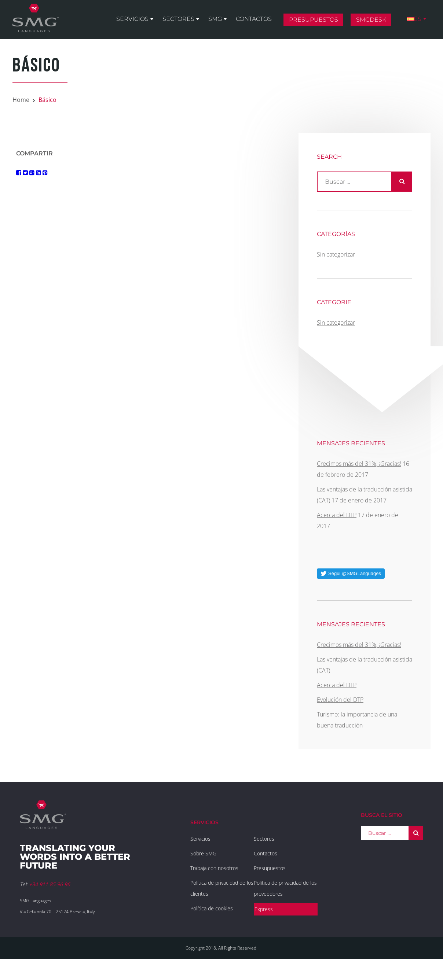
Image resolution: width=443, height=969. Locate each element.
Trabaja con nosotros (214, 868)
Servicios (132, 18)
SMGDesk (371, 19)
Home (20, 100)
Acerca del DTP (336, 515)
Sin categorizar (336, 254)
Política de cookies (211, 908)
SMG (215, 18)
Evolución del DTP (340, 700)
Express (264, 909)
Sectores (178, 18)
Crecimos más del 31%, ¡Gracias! (359, 464)
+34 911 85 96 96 (49, 884)
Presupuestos (313, 19)
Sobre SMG (203, 853)
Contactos (254, 18)
